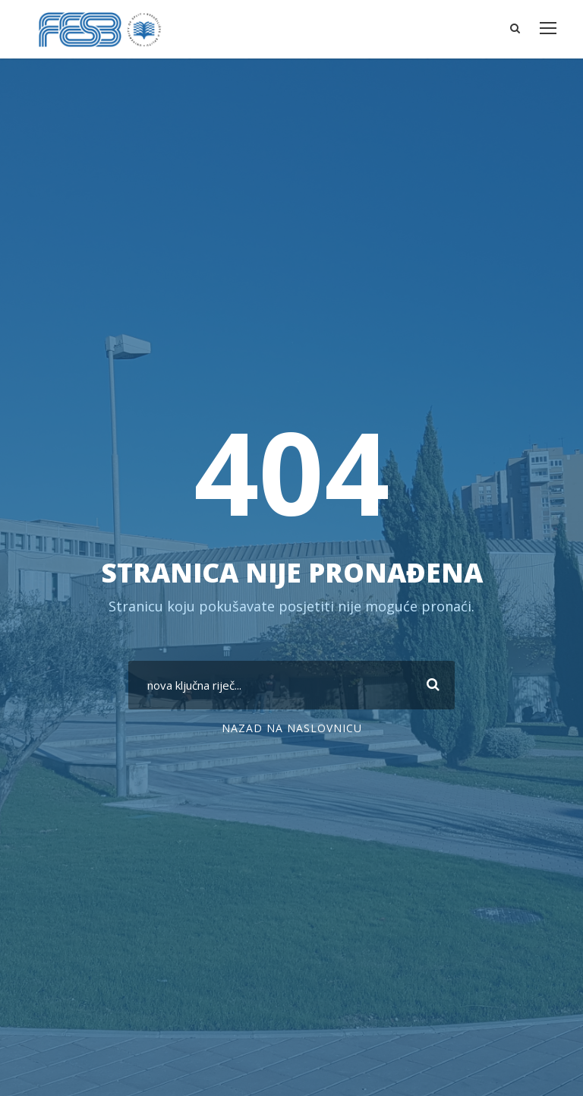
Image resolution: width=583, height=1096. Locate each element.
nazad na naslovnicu (292, 728)
